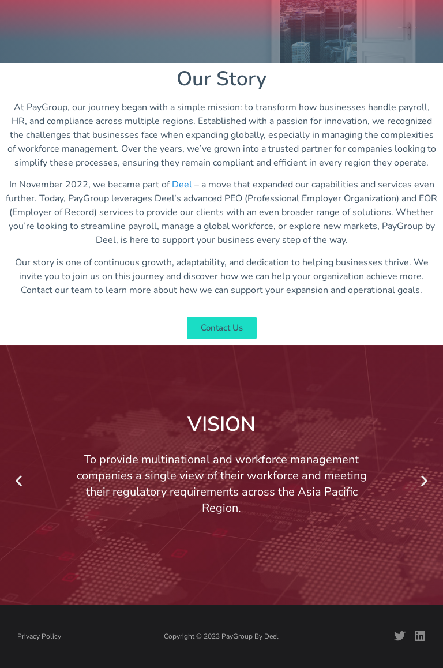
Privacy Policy (39, 636)
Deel (182, 184)
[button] (19, 480)
